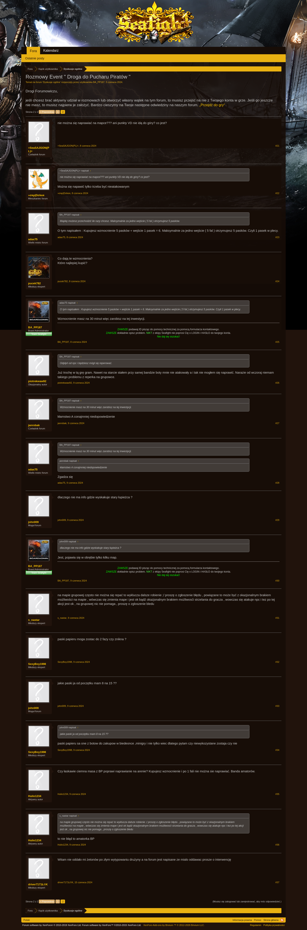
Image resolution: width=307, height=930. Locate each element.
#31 (277, 618)
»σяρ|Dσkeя (36, 195)
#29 (277, 520)
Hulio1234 (34, 796)
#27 (277, 423)
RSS (282, 920)
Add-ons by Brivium (173, 925)
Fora (33, 51)
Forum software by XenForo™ (111, 925)
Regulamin (255, 925)
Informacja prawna (242, 920)
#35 (277, 794)
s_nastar (33, 619)
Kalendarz (51, 50)
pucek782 (34, 283)
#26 (277, 382)
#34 (277, 750)
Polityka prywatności (274, 925)
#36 (277, 844)
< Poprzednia (47, 112)
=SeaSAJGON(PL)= (38, 149)
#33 (277, 706)
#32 (277, 662)
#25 (277, 342)
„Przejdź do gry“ (212, 105)
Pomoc (257, 920)
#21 (277, 145)
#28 (277, 482)
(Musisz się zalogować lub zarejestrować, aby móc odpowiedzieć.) (247, 901)
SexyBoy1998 (37, 664)
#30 (277, 580)
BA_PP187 (99, 82)
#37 (277, 882)
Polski (26, 920)
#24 (277, 281)
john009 (33, 522)
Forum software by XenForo (51, 925)
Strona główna (271, 920)
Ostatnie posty (34, 58)
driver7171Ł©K (38, 884)
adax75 (33, 239)
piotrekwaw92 (37, 381)
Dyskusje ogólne (51, 82)
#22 (277, 193)
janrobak (34, 425)
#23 (277, 237)
